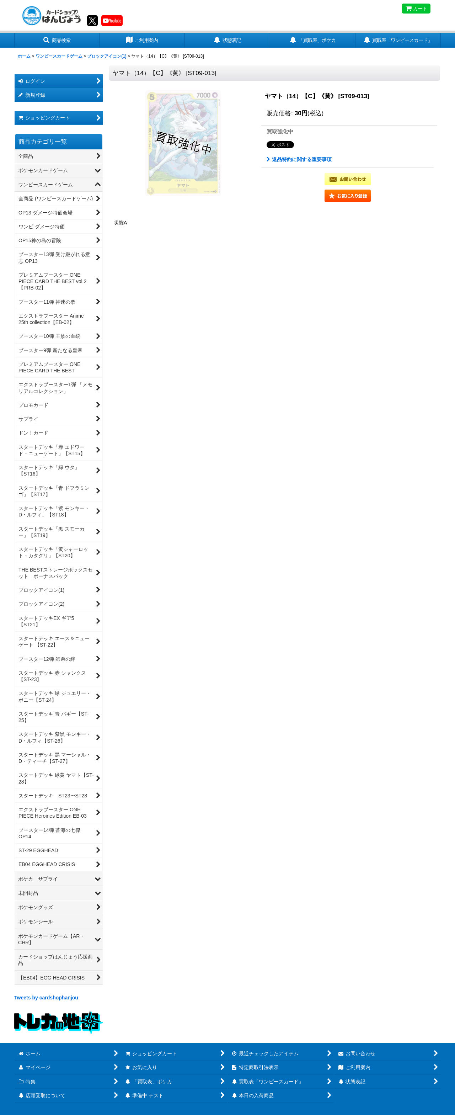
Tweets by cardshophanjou (46, 997)
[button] (57, 40)
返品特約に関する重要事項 (299, 159)
